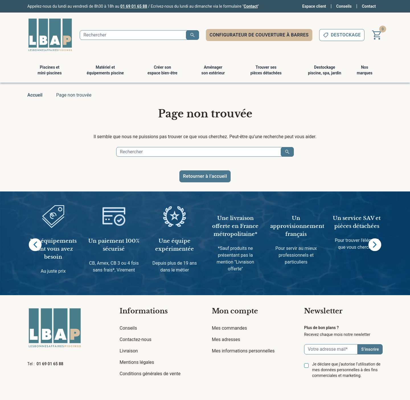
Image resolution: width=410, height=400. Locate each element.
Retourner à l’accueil (205, 176)
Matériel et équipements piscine (105, 70)
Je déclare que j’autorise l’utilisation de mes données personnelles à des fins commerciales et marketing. (346, 370)
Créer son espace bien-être (162, 70)
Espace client (314, 6)
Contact (251, 6)
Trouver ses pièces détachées (266, 70)
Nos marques (364, 70)
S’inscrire (370, 349)
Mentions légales (137, 362)
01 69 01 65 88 (133, 6)
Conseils (344, 6)
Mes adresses (226, 339)
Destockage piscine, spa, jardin (324, 70)
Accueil (34, 95)
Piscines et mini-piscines (50, 70)
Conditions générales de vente (150, 373)
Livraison (129, 351)
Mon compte (235, 311)
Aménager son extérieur (213, 70)
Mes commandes (229, 328)
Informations (144, 311)
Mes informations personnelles (243, 351)
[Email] (331, 349)
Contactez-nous (135, 339)
